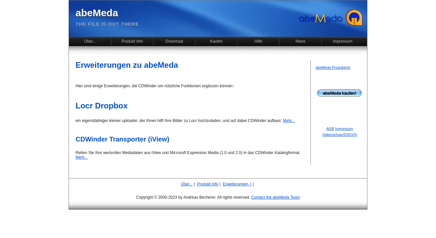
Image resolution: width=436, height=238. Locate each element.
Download (174, 41)
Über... (90, 41)
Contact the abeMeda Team (275, 197)
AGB (330, 129)
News (300, 41)
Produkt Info (132, 41)
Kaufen (216, 41)
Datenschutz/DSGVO (340, 135)
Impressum (342, 41)
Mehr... (289, 120)
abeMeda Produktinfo (333, 67)
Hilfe (258, 41)
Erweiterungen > (237, 184)
